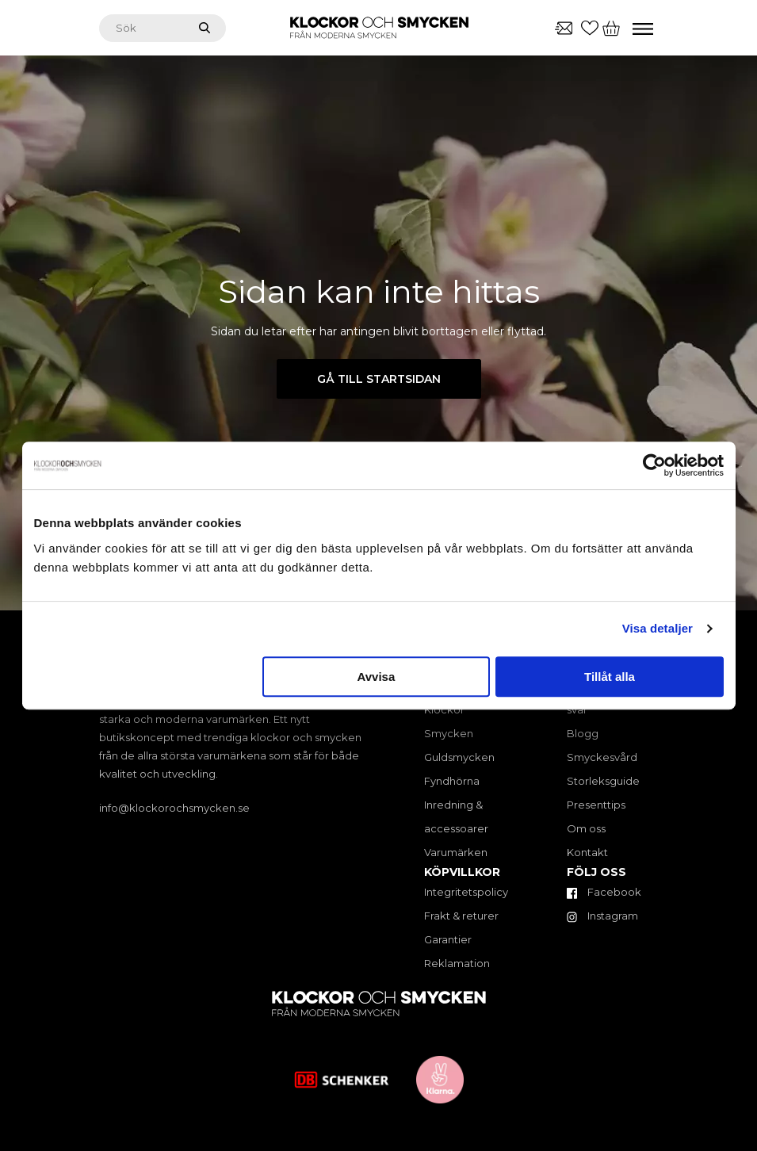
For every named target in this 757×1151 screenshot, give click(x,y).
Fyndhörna (452, 780)
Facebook (604, 891)
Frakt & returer (461, 915)
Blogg (582, 733)
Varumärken (455, 852)
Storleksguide (603, 780)
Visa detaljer (657, 628)
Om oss (586, 828)
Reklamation (457, 963)
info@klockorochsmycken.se (174, 807)
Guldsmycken (459, 757)
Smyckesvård (602, 757)
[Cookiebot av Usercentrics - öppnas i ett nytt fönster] (654, 465)
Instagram (602, 915)
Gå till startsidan (379, 379)
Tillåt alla (609, 676)
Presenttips (596, 804)
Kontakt (587, 852)
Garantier (448, 939)
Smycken (448, 733)
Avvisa (376, 676)
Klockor (444, 709)
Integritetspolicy (466, 891)
